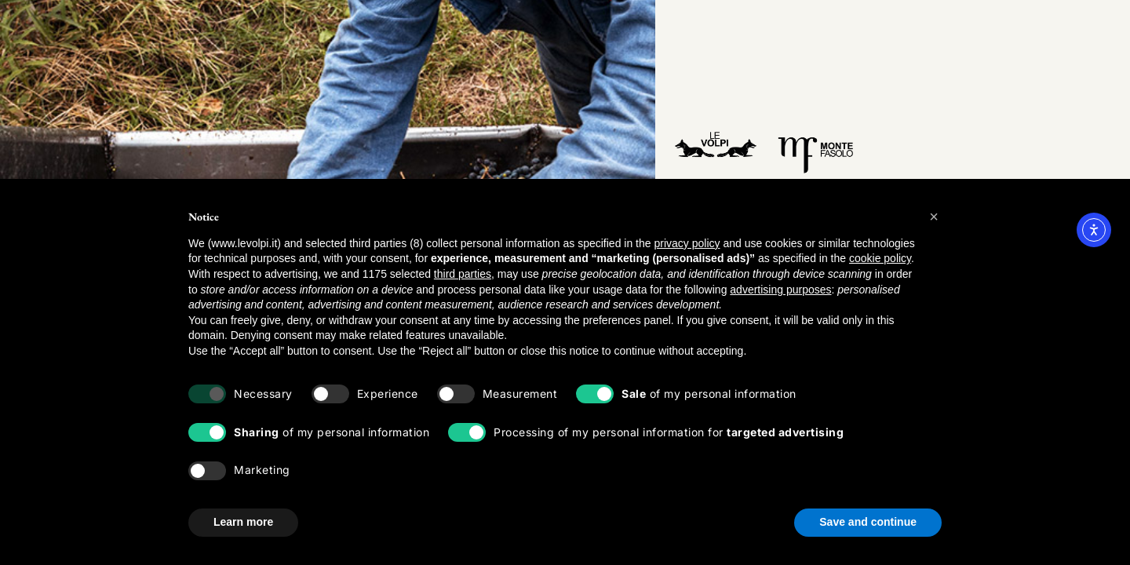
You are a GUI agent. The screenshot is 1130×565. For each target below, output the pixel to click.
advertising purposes (780, 289)
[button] (933, 216)
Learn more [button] (243, 522)
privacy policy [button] (687, 243)
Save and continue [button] (868, 522)
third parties (462, 274)
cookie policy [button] (880, 258)
